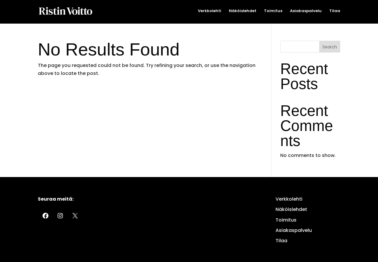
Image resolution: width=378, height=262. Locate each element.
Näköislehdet (242, 11)
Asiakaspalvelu (306, 11)
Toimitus (273, 11)
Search (329, 47)
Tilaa (334, 11)
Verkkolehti (209, 11)
